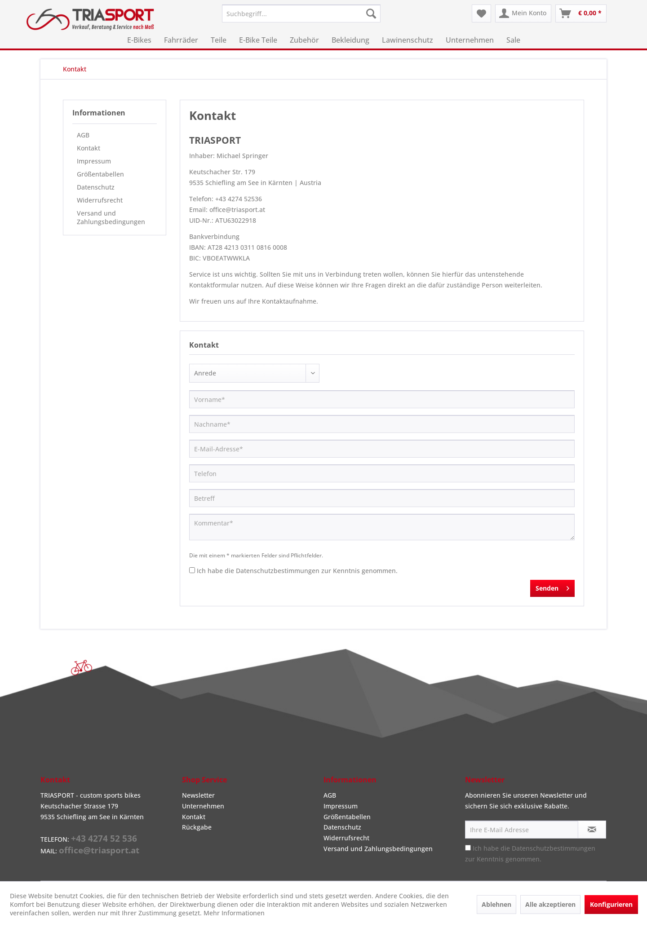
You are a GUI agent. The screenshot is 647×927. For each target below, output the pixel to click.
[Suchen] (371, 13)
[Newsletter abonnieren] (592, 830)
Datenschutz (96, 187)
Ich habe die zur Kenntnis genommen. (297, 570)
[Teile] (218, 40)
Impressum (94, 161)
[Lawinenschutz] (407, 40)
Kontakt (88, 148)
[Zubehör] (304, 40)
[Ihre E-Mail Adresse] (521, 830)
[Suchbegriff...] (301, 13)
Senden (552, 586)
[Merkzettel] (481, 13)
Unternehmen (203, 806)
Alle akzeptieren (550, 904)
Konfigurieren (611, 904)
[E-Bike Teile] (258, 40)
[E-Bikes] (139, 40)
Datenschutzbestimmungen (277, 570)
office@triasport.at (237, 209)
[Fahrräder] (181, 40)
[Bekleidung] (350, 40)
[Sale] (513, 40)
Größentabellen (100, 174)
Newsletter (198, 795)
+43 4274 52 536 (104, 838)
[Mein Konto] (523, 13)
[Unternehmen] (469, 40)
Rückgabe (197, 827)
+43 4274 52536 (238, 198)
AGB (83, 135)
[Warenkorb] (581, 13)
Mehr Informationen (234, 913)
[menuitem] (301, 13)
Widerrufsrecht (100, 200)
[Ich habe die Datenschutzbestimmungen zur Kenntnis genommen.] (192, 570)
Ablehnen (496, 904)
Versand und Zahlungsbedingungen (111, 217)
